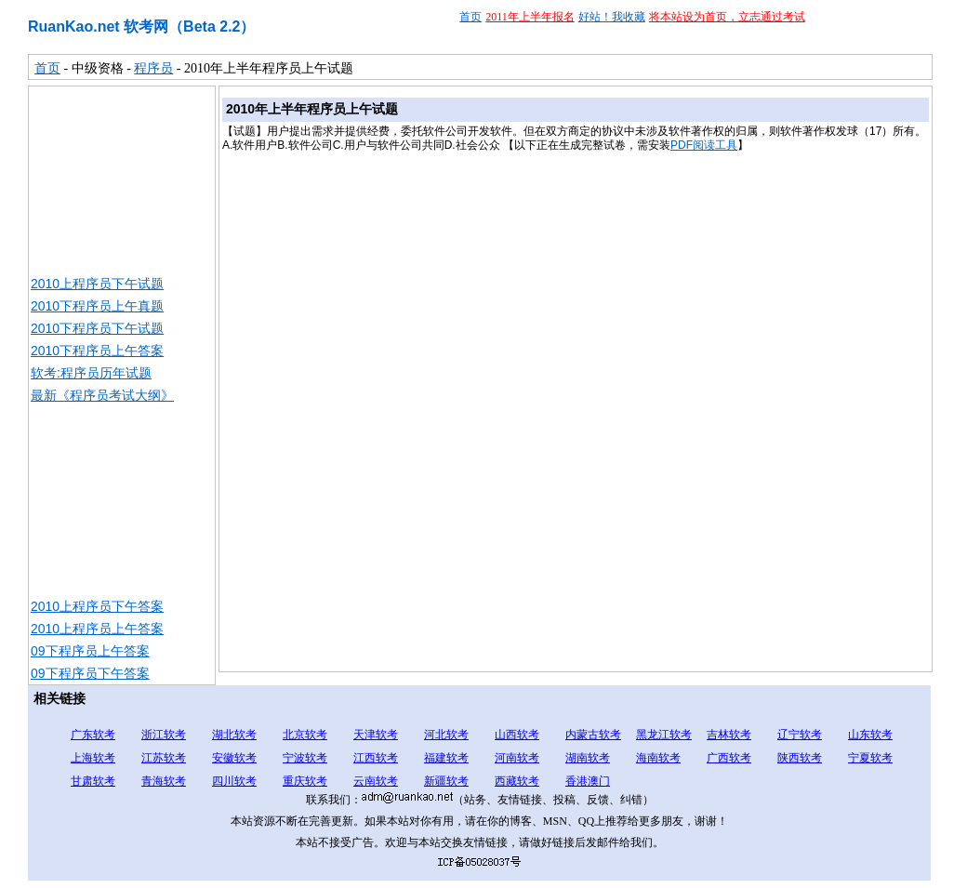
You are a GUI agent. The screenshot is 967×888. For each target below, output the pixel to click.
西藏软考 (517, 781)
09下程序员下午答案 (90, 673)
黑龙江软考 (664, 734)
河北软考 (446, 734)
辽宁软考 (799, 734)
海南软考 (658, 757)
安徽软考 (234, 757)
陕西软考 (799, 757)
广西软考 (729, 757)
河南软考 (517, 757)
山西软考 (517, 734)
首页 (470, 16)
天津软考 (375, 734)
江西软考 (375, 757)
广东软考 (93, 734)
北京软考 (305, 734)
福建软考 (446, 757)
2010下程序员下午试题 (97, 328)
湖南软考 (587, 757)
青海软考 (163, 781)
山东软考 (870, 734)
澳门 (599, 781)
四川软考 (234, 781)
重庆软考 (305, 781)
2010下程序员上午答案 (97, 350)
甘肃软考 (93, 781)
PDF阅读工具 (703, 145)
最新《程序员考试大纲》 (102, 395)
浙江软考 (163, 734)
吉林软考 (729, 734)
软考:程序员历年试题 (91, 372)
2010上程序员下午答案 (97, 606)
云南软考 (375, 781)
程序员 (153, 68)
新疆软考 (446, 781)
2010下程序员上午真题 (97, 305)
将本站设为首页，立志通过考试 (727, 16)
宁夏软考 (870, 757)
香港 (576, 781)
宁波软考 (305, 757)
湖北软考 (234, 734)
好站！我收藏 (611, 16)
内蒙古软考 (593, 734)
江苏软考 (163, 757)
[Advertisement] (122, 179)
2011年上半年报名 (530, 16)
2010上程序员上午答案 (97, 628)
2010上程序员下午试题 (97, 283)
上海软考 (93, 757)
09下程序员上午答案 (90, 650)
